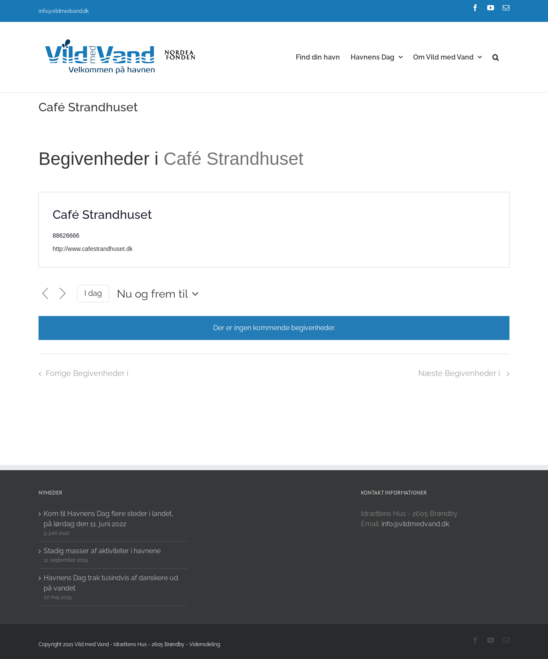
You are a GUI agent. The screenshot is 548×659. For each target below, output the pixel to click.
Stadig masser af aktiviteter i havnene (102, 551)
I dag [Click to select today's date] (93, 293)
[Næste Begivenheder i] (62, 294)
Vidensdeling (204, 644)
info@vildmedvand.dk (64, 11)
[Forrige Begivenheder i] (45, 294)
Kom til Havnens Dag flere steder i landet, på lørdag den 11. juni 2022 (108, 519)
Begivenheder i (101, 159)
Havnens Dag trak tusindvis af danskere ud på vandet (111, 583)
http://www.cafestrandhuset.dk (93, 248)
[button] (495, 56)
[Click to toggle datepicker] (160, 293)
